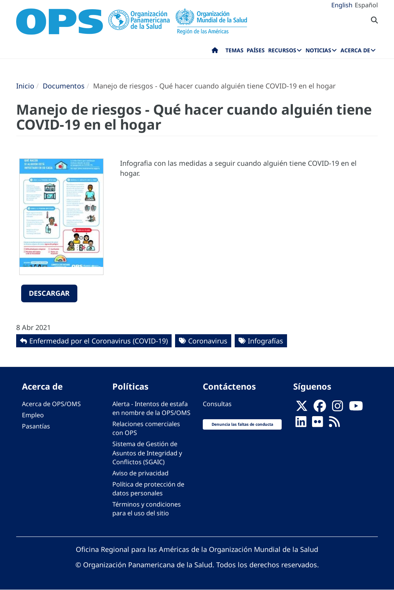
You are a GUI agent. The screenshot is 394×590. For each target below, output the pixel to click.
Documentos (64, 85)
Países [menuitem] (256, 50)
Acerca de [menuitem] (355, 50)
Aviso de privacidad (140, 473)
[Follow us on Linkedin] (301, 424)
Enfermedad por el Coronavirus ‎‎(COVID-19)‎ (98, 340)
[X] (302, 408)
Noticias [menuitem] (318, 50)
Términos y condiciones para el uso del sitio (146, 508)
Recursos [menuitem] (282, 50)
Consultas (217, 404)
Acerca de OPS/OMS (51, 404)
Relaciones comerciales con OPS (146, 428)
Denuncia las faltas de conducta (242, 424)
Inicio (25, 85)
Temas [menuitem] (234, 50)
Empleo (33, 415)
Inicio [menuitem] (215, 52)
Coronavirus (207, 340)
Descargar (49, 293)
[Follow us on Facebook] (320, 408)
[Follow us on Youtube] (356, 408)
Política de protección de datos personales (148, 488)
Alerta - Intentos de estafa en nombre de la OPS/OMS (151, 408)
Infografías (265, 340)
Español (366, 5)
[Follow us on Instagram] (337, 408)
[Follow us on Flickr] (317, 424)
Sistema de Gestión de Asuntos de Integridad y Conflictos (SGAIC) (147, 453)
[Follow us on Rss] (334, 424)
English (341, 5)
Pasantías (36, 426)
